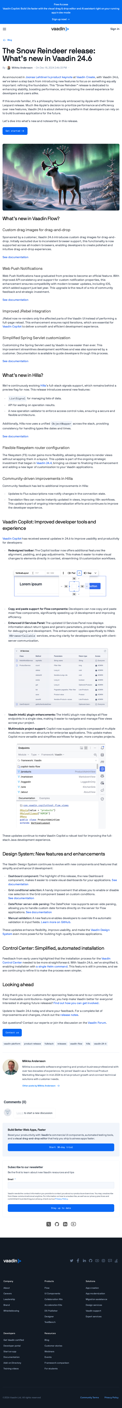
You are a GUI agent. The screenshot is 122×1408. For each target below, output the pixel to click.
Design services (94, 1305)
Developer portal (12, 1346)
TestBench (50, 1322)
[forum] (110, 1261)
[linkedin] (65, 1224)
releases (61, 1044)
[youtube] (97, 1261)
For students (51, 1369)
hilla (88, 1044)
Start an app (9, 1351)
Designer (49, 1317)
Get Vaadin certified (13, 1340)
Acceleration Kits (53, 1305)
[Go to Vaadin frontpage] (12, 1261)
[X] (48, 1224)
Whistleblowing (11, 1311)
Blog (7, 40)
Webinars (49, 1351)
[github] (90, 1261)
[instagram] (103, 1261)
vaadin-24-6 (100, 1044)
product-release (32, 1044)
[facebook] (78, 1261)
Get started (15, 131)
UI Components (52, 1294)
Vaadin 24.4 (44, 463)
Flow (47, 1288)
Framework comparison (57, 1363)
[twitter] (71, 1261)
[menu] (4, 29)
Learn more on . (56, 922)
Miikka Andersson (34, 1061)
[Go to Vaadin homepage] (60, 29)
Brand (6, 1305)
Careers (7, 1294)
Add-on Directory (12, 1363)
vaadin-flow (76, 1044)
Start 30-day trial (61, 1147)
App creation (92, 1288)
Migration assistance (96, 1299)
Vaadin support (93, 1311)
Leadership (9, 1299)
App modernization (95, 1294)
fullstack (49, 1044)
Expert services (93, 1317)
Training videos (11, 1369)
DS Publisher (51, 1311)
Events (48, 1357)
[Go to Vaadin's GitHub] (57, 1224)
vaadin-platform (12, 1044)
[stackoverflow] (116, 1261)
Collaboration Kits (54, 1299)
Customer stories (53, 1346)
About (6, 1288)
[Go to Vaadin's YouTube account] (73, 1224)
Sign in (114, 29)
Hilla (43, 385)
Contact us (12, 1033)
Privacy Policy (61, 1199)
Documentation (11, 1357)
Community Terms (89, 1397)
